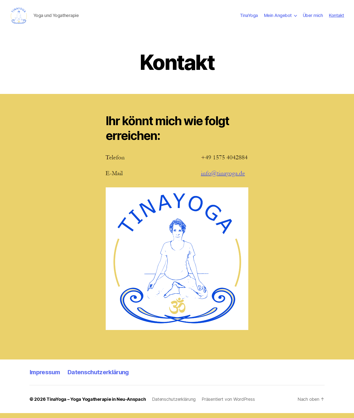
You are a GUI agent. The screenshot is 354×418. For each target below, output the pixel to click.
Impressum (45, 377)
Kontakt (336, 17)
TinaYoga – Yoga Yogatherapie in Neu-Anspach (96, 404)
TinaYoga (249, 17)
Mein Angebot (278, 17)
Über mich (313, 17)
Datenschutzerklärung (98, 377)
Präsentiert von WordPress (228, 404)
